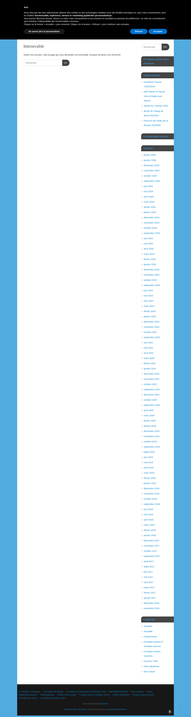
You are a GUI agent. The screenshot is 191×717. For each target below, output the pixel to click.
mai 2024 (148, 243)
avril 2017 (149, 582)
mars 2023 (149, 306)
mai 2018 (148, 514)
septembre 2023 (152, 285)
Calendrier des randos (86, 34)
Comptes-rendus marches (58, 34)
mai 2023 (148, 295)
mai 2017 (148, 577)
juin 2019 (148, 457)
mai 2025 (148, 191)
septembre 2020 (152, 405)
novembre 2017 (151, 545)
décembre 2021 (151, 373)
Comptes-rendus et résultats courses (147, 29)
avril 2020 (149, 410)
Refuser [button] (139, 709)
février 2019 (150, 478)
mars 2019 (149, 472)
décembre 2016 (151, 603)
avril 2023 (149, 301)
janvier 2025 (150, 212)
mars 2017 (149, 587)
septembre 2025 (152, 181)
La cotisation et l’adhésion (34, 23)
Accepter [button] (157, 709)
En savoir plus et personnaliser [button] (44, 709)
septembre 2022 (152, 337)
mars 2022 (149, 358)
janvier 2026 (150, 160)
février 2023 (150, 311)
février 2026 (150, 155)
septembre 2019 (152, 446)
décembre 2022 (151, 321)
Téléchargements (89, 29)
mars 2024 (149, 254)
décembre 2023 (151, 269)
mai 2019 (148, 462)
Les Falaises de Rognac (63, 23)
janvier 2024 (150, 264)
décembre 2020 (151, 394)
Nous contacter (29, 29)
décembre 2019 (151, 431)
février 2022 (150, 363)
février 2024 (150, 259)
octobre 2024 (150, 228)
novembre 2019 (151, 436)
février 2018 (150, 530)
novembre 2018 (151, 493)
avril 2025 (149, 196)
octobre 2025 (150, 175)
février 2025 (150, 207)
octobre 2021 (150, 384)
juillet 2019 (149, 452)
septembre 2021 (152, 389)
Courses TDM (151, 661)
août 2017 (149, 561)
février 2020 (150, 420)
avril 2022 (149, 353)
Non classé (149, 671)
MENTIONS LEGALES (139, 23)
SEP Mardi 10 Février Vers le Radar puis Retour (154, 96)
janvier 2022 (150, 368)
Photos (46, 29)
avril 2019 (149, 467)
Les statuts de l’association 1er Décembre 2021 (101, 23)
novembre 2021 (151, 379)
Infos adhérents (151, 666)
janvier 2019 (150, 483)
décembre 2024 (151, 217)
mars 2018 (149, 525)
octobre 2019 (150, 441)
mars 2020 (149, 415)
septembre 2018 (152, 504)
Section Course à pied (114, 29)
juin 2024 (148, 238)
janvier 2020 (150, 426)
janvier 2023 (150, 316)
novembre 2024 (151, 222)
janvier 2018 (150, 535)
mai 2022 (148, 347)
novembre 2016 (151, 608)
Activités (148, 626)
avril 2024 (149, 248)
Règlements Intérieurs (65, 29)
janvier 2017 (150, 598)
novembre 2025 (151, 170)
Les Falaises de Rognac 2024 (116, 34)
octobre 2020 (150, 400)
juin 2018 (148, 509)
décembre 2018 (151, 488)
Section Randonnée (31, 34)
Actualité (148, 631)
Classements (150, 636)
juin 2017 (148, 572)
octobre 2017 (150, 551)
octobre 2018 (150, 499)
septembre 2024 (152, 233)
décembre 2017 (151, 540)
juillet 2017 (149, 566)
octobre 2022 (150, 332)
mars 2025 (149, 202)
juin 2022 (148, 342)
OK (64, 62)
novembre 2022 (151, 327)
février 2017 (150, 592)
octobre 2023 (150, 280)
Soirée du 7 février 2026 (156, 106)
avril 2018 (149, 519)
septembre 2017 (152, 556)
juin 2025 (148, 186)
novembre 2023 (151, 274)
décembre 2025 (151, 165)
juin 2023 (148, 290)
